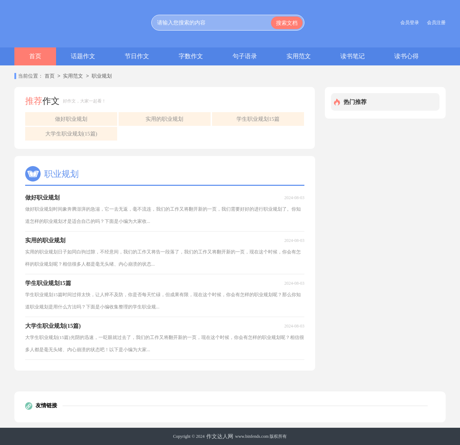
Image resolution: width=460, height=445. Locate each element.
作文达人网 (219, 436)
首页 (35, 56)
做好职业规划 (71, 119)
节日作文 (137, 56)
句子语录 (245, 56)
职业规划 (102, 76)
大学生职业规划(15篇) (71, 134)
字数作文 (191, 56)
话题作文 (83, 56)
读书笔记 (352, 56)
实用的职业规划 (164, 119)
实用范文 (298, 56)
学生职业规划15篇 (258, 119)
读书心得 (406, 56)
